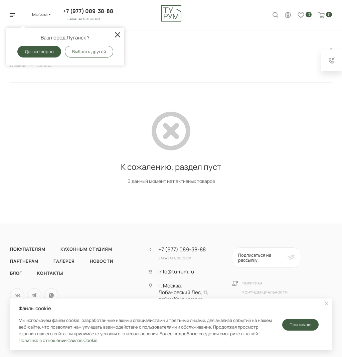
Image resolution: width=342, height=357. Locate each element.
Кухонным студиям (86, 249)
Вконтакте (17, 295)
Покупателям (27, 249)
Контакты (50, 273)
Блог (16, 273)
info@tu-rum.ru (176, 271)
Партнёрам (24, 261)
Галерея (64, 261)
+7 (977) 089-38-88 (88, 11)
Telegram (34, 295)
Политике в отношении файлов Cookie (58, 340)
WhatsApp (51, 295)
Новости (101, 261)
